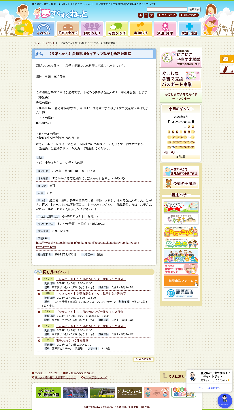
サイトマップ (167, 15)
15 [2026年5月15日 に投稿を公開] (185, 137)
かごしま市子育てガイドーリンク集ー (181, 96)
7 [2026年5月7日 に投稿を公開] (181, 131)
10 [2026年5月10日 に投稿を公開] (193, 131)
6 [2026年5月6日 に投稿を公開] (177, 131)
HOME (37, 43)
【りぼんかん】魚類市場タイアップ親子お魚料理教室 (89, 54)
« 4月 (165, 152)
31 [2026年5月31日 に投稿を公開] (193, 147)
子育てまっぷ (67, 28)
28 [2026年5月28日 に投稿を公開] (181, 147)
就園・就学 (164, 28)
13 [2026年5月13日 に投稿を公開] (177, 137)
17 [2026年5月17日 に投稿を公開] (193, 137)
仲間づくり (92, 28)
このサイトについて (46, 373)
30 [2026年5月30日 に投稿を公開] (189, 147)
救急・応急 (189, 28)
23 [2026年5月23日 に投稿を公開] (189, 142)
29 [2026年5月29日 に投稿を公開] (185, 147)
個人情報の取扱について (80, 373)
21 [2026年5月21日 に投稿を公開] (181, 142)
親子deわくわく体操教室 (72, 340)
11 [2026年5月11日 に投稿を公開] (169, 137)
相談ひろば (116, 28)
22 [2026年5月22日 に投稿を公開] (185, 142)
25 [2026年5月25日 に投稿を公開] (169, 147)
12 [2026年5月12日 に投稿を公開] (173, 137)
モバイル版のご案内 (226, 69)
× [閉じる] (230, 372)
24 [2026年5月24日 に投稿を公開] (193, 142)
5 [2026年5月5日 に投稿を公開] (173, 131)
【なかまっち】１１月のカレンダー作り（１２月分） (91, 279)
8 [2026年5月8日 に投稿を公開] (185, 131)
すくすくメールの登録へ (226, 59)
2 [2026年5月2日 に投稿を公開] (189, 126)
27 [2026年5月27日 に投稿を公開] (177, 147)
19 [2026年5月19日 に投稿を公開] (173, 142)
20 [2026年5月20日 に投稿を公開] (177, 142)
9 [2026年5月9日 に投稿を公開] (189, 131)
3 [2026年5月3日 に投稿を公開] (193, 126)
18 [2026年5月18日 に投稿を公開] (169, 142)
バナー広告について (95, 377)
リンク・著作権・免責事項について (55, 377)
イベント (43, 28)
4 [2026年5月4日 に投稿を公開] (169, 131)
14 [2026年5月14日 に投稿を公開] (181, 137)
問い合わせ (188, 15)
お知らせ (140, 28)
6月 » (174, 152)
